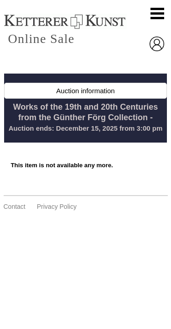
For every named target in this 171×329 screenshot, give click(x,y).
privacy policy (57, 206)
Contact (15, 206)
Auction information (85, 91)
